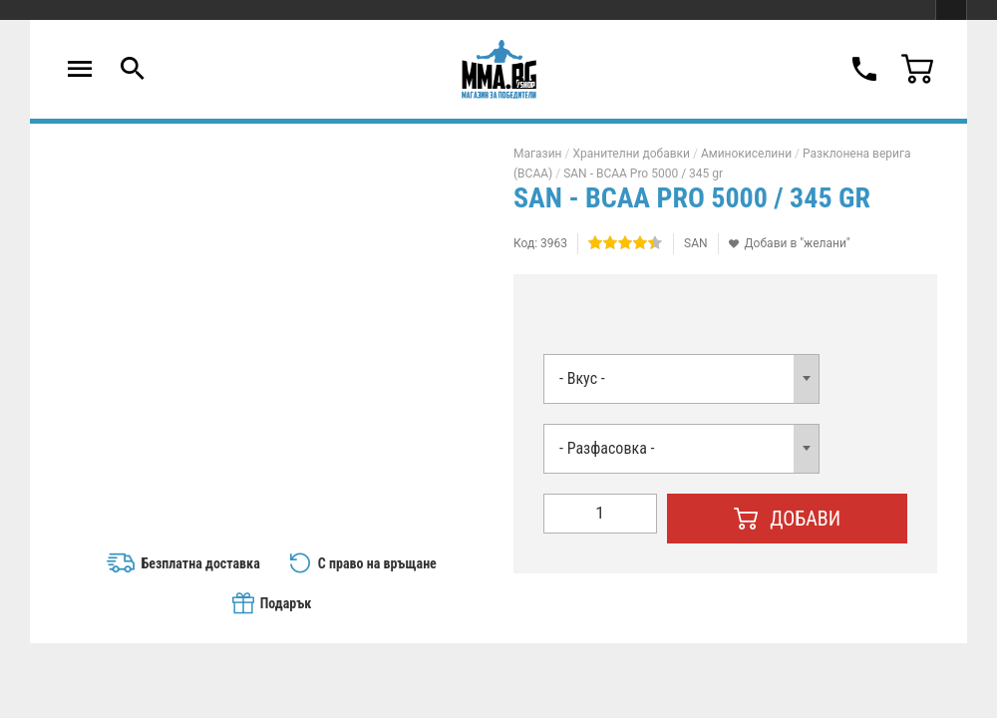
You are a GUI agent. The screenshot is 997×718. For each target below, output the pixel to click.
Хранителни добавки (631, 154)
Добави (787, 518)
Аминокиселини (746, 154)
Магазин (537, 154)
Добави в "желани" (797, 243)
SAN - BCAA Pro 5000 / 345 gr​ (643, 173)
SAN (696, 243)
